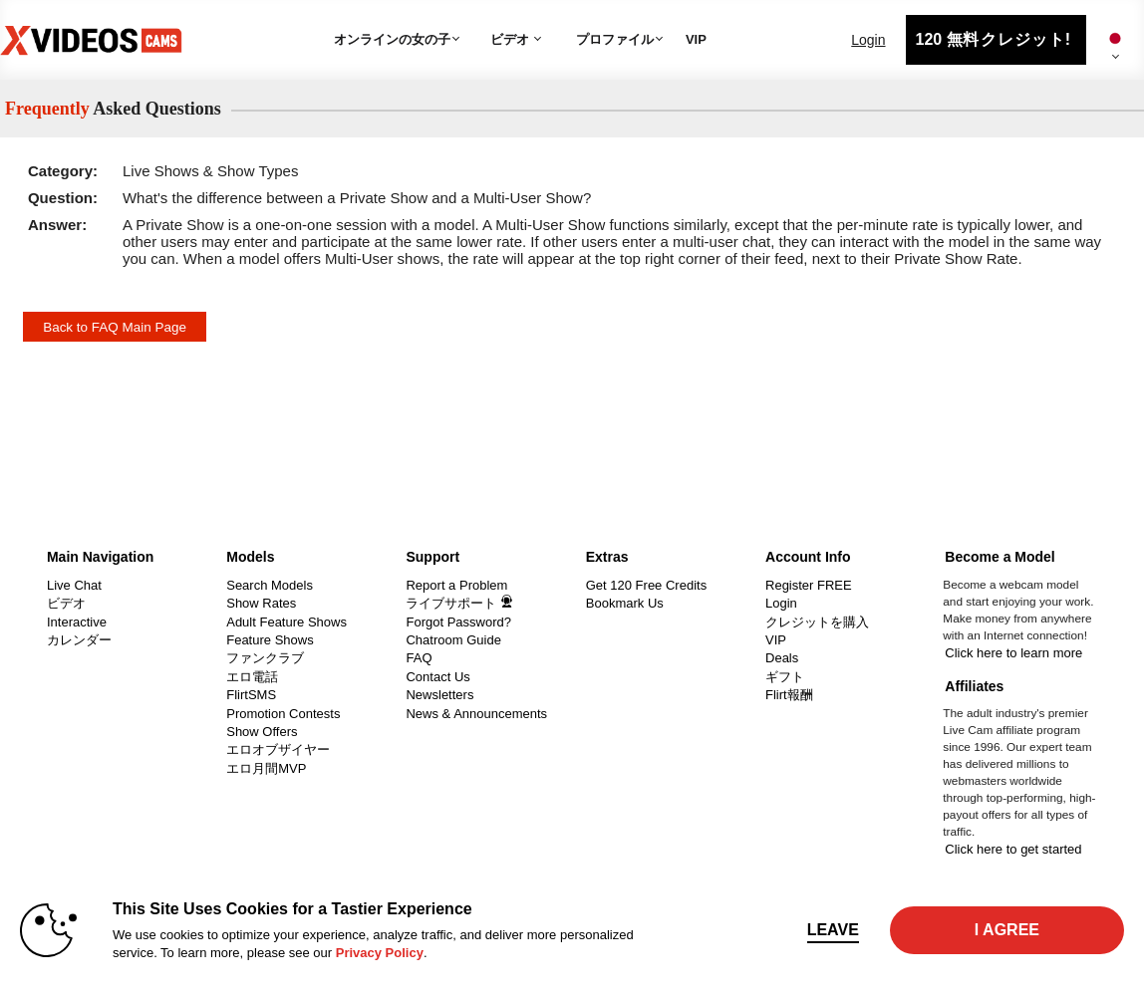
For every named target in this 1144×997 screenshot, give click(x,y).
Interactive (77, 622)
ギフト (784, 676)
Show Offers (261, 731)
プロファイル (615, 39)
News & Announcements (476, 713)
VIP (696, 39)
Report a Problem (456, 585)
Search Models (269, 585)
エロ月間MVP (266, 768)
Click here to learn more (1013, 652)
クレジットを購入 (817, 622)
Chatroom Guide (453, 639)
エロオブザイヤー (278, 749)
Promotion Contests (283, 713)
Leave (833, 929)
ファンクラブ (265, 657)
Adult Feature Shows (286, 622)
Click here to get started (1013, 849)
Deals (781, 657)
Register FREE (808, 585)
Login (868, 40)
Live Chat (74, 585)
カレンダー (79, 639)
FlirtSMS (251, 694)
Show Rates (261, 603)
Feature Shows (269, 639)
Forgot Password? (458, 622)
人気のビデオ (482, 15)
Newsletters (439, 694)
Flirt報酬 (789, 694)
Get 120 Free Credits (646, 585)
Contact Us (437, 676)
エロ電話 (252, 676)
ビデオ (509, 39)
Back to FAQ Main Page (114, 327)
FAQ (418, 657)
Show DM (0, 536)
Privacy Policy (380, 952)
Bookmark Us (625, 603)
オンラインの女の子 (392, 39)
